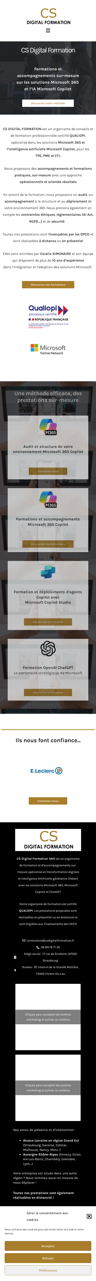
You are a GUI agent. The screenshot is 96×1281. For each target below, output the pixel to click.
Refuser (48, 1258)
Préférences (48, 1270)
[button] (89, 1216)
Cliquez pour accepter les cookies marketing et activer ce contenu (48, 1017)
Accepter (48, 1246)
